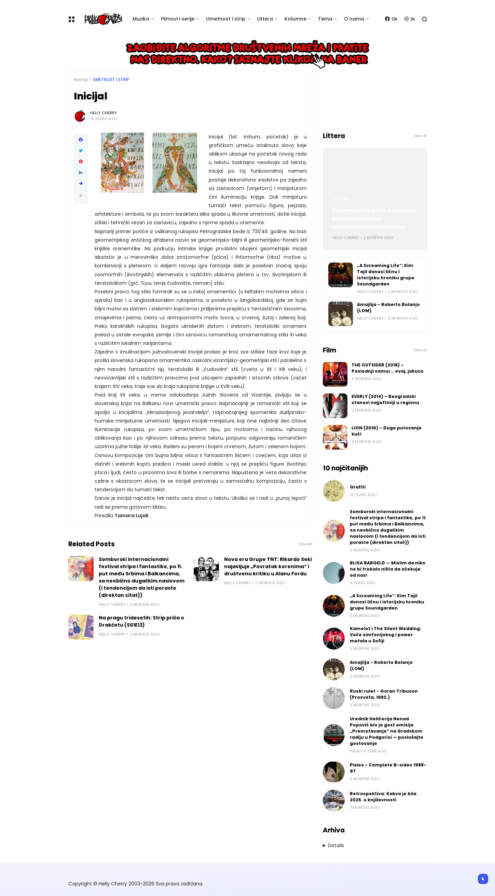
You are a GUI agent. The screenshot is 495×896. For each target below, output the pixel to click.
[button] (81, 195)
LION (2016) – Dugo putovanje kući (387, 431)
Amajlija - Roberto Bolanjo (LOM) (388, 307)
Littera (265, 18)
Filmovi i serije (177, 18)
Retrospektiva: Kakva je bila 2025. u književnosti (383, 797)
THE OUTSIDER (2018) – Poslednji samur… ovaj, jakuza (387, 368)
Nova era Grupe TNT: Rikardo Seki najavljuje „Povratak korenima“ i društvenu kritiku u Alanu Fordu (268, 566)
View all (305, 544)
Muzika (141, 18)
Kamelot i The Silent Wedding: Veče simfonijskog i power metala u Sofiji (385, 635)
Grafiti (358, 487)
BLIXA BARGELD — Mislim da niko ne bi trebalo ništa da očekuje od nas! (387, 569)
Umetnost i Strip (111, 79)
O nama (354, 18)
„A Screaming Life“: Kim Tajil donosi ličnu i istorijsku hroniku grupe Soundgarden (385, 275)
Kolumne (295, 18)
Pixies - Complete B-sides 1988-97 (388, 768)
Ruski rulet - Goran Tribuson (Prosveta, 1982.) (384, 694)
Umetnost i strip (226, 18)
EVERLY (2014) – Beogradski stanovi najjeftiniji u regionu (385, 399)
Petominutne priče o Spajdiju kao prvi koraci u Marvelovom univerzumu (374, 218)
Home (81, 79)
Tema (325, 18)
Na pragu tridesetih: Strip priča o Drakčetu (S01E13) (141, 621)
